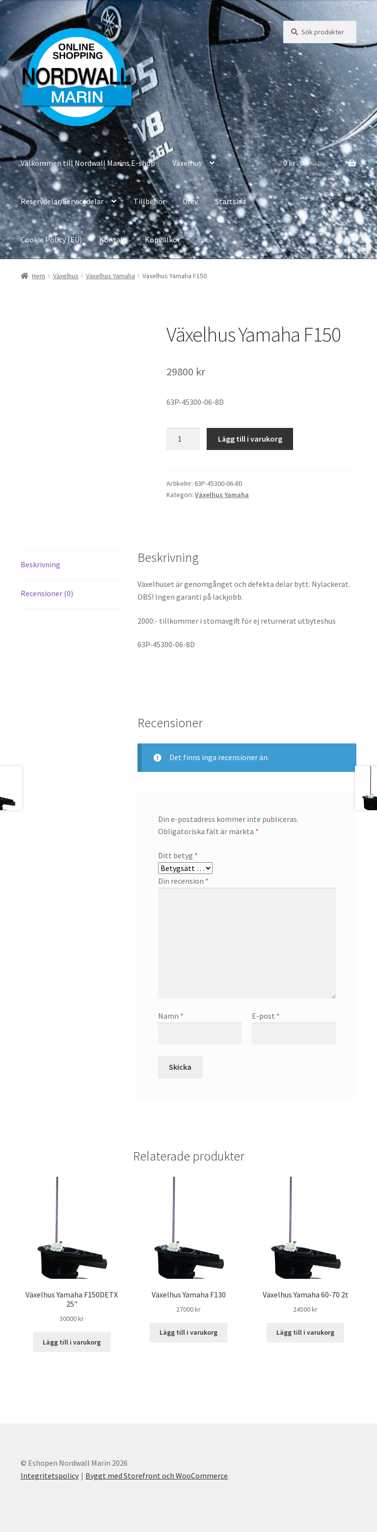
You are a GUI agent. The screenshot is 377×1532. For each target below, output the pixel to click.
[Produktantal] (183, 439)
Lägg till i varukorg (250, 439)
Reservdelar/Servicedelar (62, 201)
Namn (171, 1016)
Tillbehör (149, 201)
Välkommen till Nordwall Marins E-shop (88, 163)
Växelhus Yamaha (110, 275)
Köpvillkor (162, 239)
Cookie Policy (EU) (51, 239)
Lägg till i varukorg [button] (72, 1342)
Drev (190, 201)
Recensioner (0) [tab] (47, 593)
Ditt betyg (178, 855)
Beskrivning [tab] (40, 564)
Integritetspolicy (50, 1475)
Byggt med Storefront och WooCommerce (156, 1475)
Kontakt (113, 239)
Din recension (183, 881)
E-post (266, 1016)
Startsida (230, 201)
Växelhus (187, 163)
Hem (38, 275)
